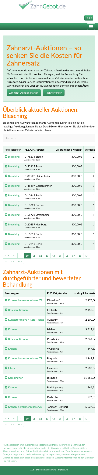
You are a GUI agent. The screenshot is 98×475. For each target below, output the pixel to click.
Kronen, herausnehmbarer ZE (23, 300)
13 (47, 255)
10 (27, 255)
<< (14, 255)
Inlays (10, 368)
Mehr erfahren (53, 92)
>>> (20, 261)
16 (66, 255)
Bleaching (12, 156)
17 (73, 255)
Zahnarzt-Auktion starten (23, 92)
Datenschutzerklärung (46, 469)
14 (53, 255)
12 (40, 255)
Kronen (11, 329)
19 (86, 255)
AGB (32, 469)
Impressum (63, 469)
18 (80, 255)
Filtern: (11, 138)
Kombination (14, 377)
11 (34, 255)
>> (12, 261)
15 (60, 255)
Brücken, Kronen (16, 309)
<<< (7, 255)
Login (89, 17)
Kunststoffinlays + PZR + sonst (24, 319)
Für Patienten (9, 460)
